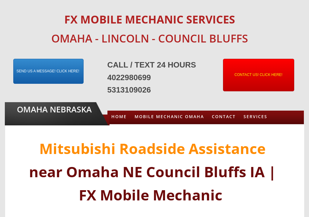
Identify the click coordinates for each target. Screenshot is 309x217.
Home (119, 116)
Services (255, 116)
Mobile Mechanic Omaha (169, 116)
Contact (224, 116)
